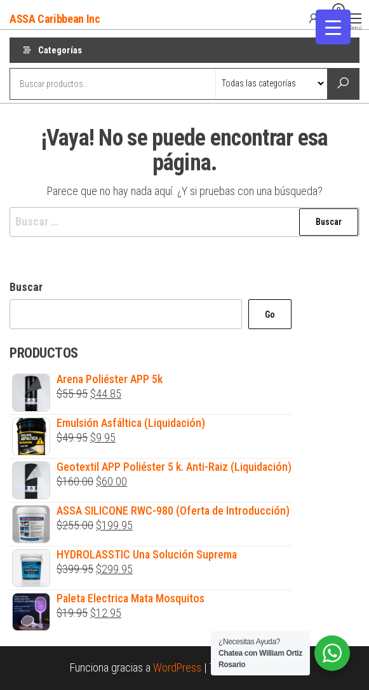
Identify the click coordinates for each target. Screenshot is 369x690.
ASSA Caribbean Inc (55, 18)
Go (270, 314)
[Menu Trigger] (333, 27)
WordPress (177, 667)
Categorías (60, 50)
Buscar (26, 287)
